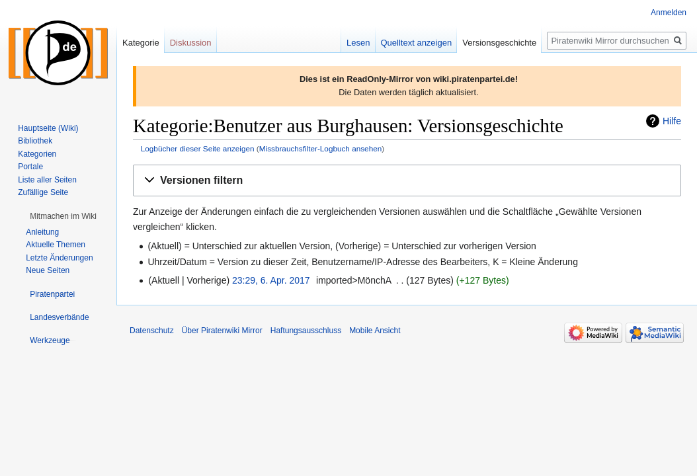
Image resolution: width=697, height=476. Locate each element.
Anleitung (42, 232)
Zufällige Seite (43, 192)
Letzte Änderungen (59, 257)
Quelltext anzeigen (416, 43)
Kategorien (37, 154)
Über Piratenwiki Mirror (222, 330)
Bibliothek (35, 140)
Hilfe (672, 121)
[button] (407, 181)
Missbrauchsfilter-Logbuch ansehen (320, 148)
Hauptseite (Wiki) (48, 128)
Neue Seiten (47, 270)
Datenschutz (152, 330)
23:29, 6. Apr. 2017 (271, 280)
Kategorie (140, 43)
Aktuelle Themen (55, 244)
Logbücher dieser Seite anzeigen (198, 148)
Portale (30, 166)
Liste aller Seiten (47, 179)
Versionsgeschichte (499, 43)
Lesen (358, 43)
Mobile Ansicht (374, 330)
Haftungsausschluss (305, 330)
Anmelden (668, 12)
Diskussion (191, 43)
